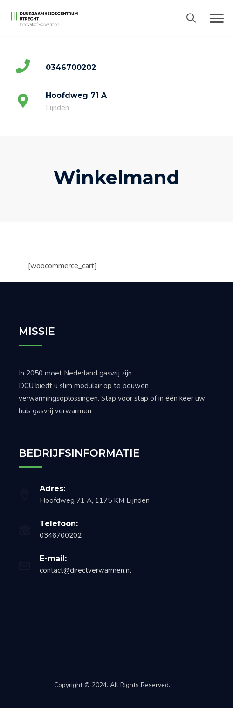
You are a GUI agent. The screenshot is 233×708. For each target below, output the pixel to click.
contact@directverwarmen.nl (85, 570)
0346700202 (61, 535)
